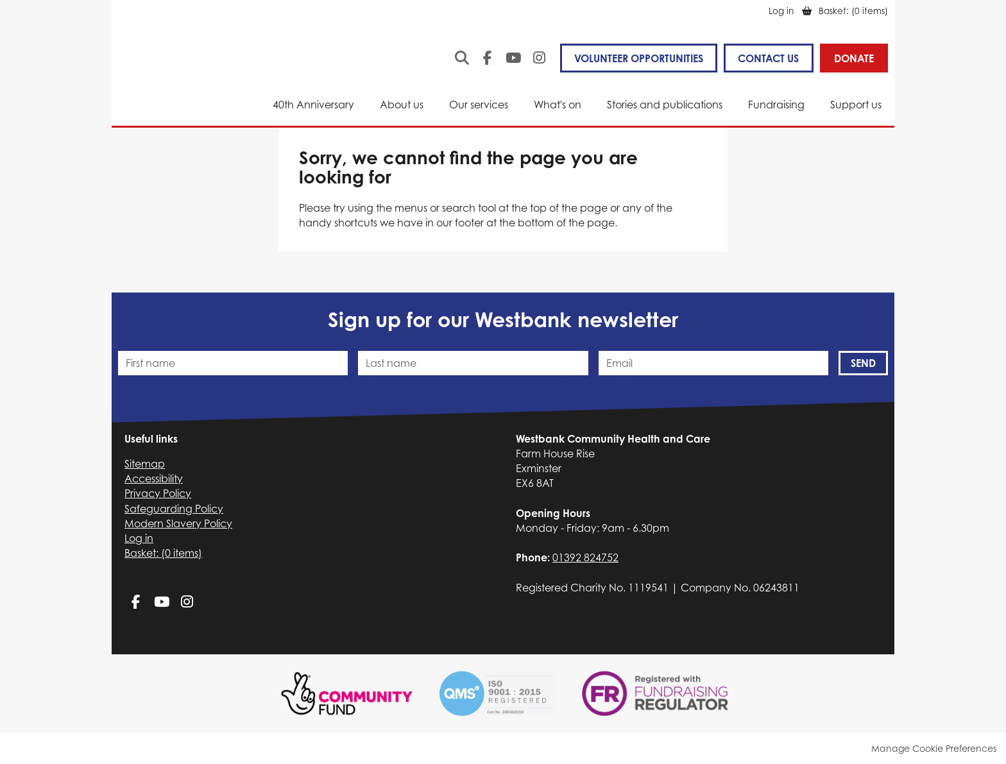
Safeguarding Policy (173, 508)
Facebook (488, 58)
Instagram (539, 58)
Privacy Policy (157, 493)
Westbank (164, 68)
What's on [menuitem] (557, 104)
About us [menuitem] (401, 104)
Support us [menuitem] (856, 104)
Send (863, 363)
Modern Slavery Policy (178, 523)
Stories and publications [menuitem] (664, 104)
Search (462, 58)
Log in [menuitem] (781, 10)
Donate (854, 58)
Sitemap (144, 463)
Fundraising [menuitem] (776, 104)
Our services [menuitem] (478, 104)
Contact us (768, 58)
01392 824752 (585, 557)
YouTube (513, 58)
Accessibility (153, 478)
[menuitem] (853, 10)
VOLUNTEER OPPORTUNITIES (638, 58)
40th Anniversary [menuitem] (313, 104)
